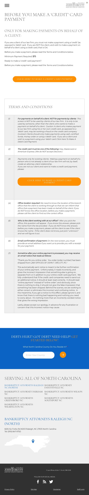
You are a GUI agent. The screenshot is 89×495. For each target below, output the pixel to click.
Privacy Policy (9, 489)
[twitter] (51, 482)
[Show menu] (7, 5)
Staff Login (80, 489)
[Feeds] (44, 482)
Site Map (34, 489)
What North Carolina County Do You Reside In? (45, 347)
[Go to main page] (75, 5)
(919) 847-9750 (14, 432)
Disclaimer (57, 489)
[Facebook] (38, 482)
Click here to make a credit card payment (44, 79)
